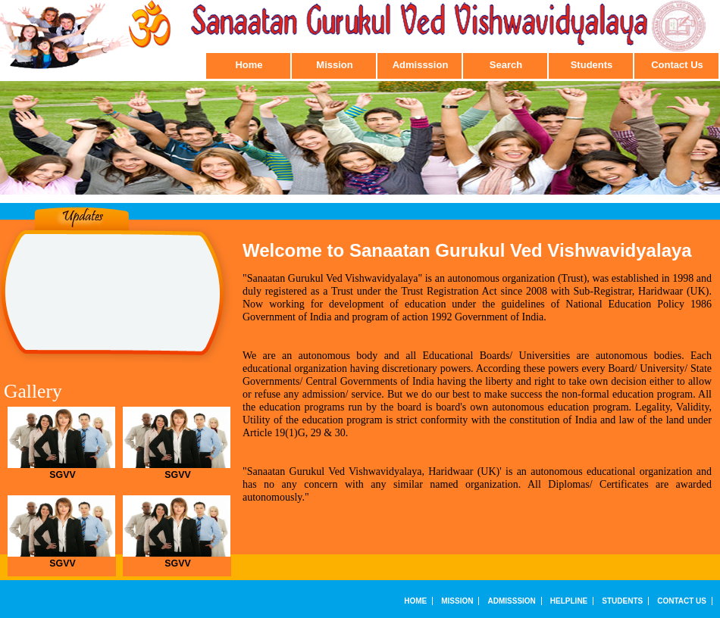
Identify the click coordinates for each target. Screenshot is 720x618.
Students (592, 64)
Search (506, 64)
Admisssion (421, 64)
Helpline (568, 601)
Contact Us (677, 64)
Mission (334, 64)
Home (248, 64)
